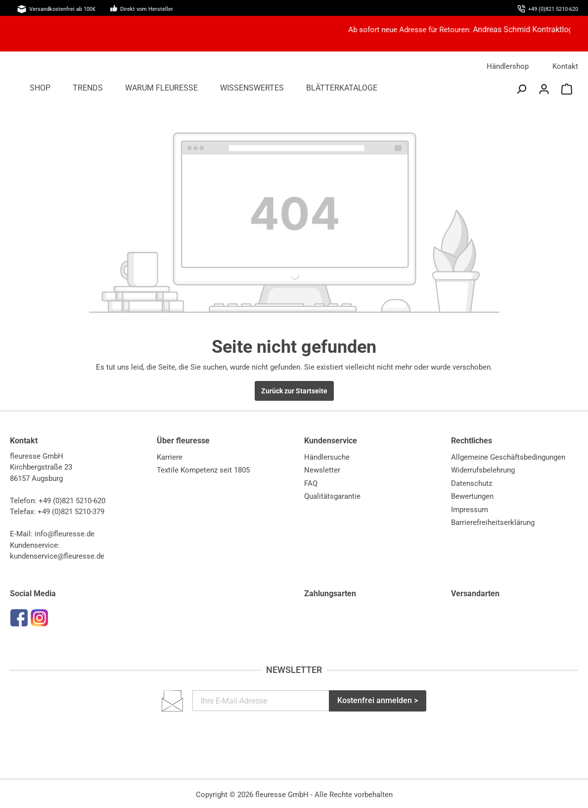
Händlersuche (327, 457)
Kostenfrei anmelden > (377, 700)
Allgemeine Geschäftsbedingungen (508, 457)
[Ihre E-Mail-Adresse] (260, 700)
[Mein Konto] (544, 89)
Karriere (169, 457)
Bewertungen (472, 496)
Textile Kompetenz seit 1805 (203, 470)
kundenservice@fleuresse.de (57, 556)
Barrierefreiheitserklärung (493, 522)
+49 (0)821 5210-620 (72, 500)
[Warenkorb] (566, 89)
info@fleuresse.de (64, 533)
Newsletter (322, 470)
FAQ (310, 483)
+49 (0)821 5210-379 (71, 511)
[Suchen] (521, 89)
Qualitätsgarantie (332, 496)
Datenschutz (471, 483)
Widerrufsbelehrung (483, 470)
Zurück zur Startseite (294, 391)
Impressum (469, 509)
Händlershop (508, 66)
